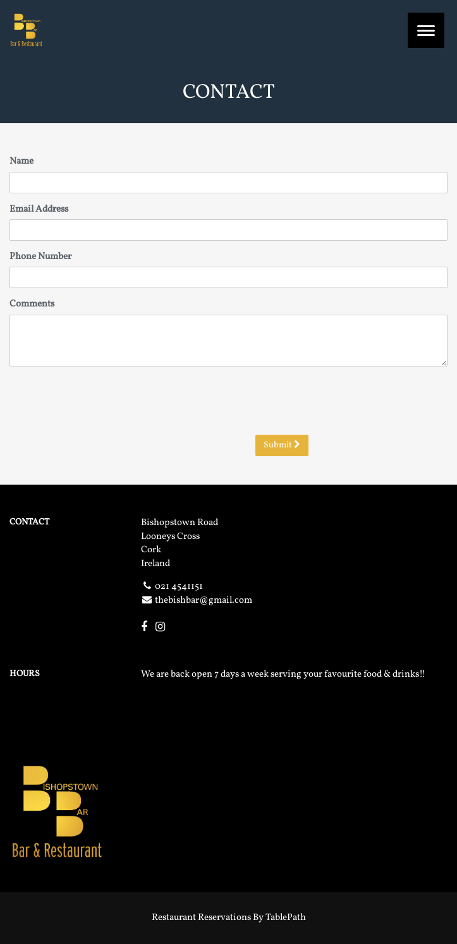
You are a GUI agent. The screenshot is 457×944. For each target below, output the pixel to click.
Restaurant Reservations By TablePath (229, 917)
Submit (282, 445)
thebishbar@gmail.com (203, 600)
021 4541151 (179, 586)
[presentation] (351, 400)
